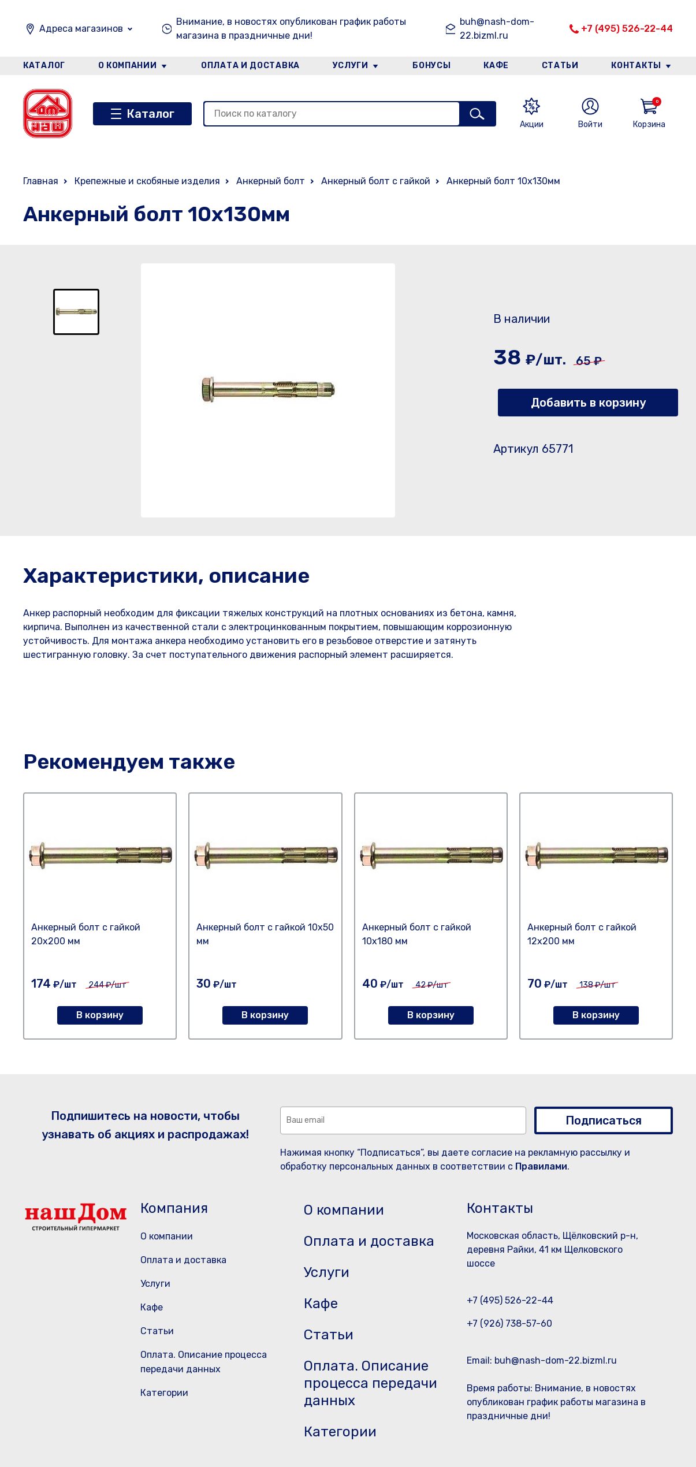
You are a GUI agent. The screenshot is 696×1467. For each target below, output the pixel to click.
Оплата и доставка (250, 65)
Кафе (496, 65)
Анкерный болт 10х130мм (503, 181)
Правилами (541, 1166)
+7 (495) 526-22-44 (627, 28)
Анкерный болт (270, 181)
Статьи (560, 65)
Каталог (44, 65)
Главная (40, 181)
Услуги (351, 65)
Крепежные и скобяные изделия (147, 181)
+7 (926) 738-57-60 (509, 1323)
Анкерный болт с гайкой (375, 181)
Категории (164, 1392)
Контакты (636, 65)
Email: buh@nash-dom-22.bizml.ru (542, 1360)
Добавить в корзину (588, 402)
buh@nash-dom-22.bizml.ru (497, 28)
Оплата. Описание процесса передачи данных (370, 1383)
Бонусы (431, 65)
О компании (127, 65)
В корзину (100, 1015)
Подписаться (603, 1120)
